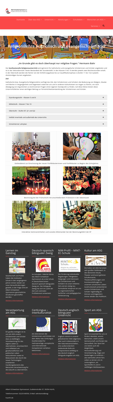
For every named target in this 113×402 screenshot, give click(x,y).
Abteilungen (63, 19)
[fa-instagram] (6, 2)
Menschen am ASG (95, 19)
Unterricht (49, 19)
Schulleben (78, 19)
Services (94, 26)
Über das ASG (34, 19)
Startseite (20, 19)
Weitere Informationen (14, 300)
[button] (103, 26)
